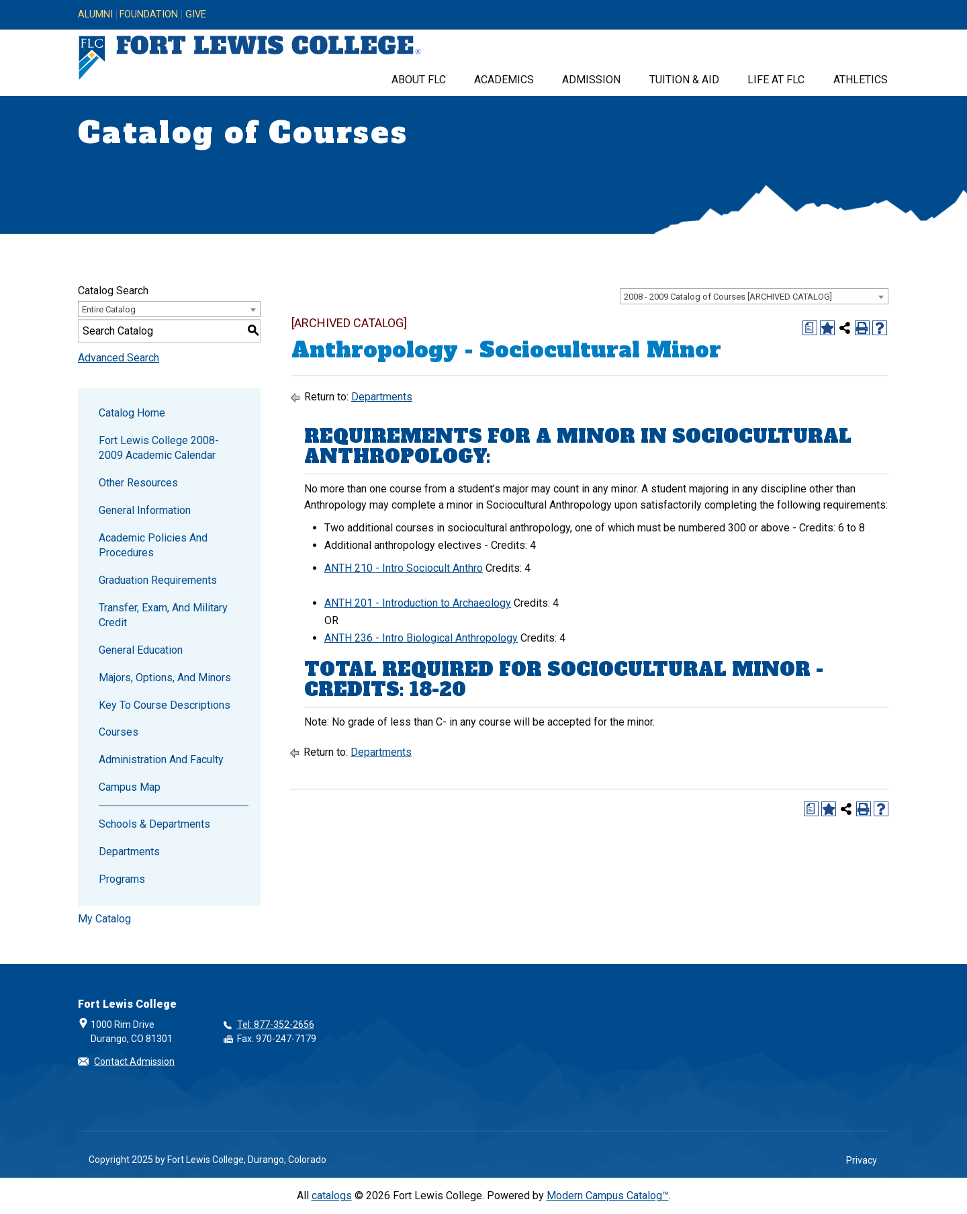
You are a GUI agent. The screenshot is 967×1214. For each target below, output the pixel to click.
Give (195, 14)
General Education (141, 650)
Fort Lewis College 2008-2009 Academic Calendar (159, 448)
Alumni (95, 14)
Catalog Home (132, 412)
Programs (122, 879)
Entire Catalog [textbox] (109, 309)
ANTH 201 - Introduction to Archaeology (417, 603)
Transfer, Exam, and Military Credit (163, 615)
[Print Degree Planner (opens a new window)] (809, 327)
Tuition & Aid (684, 79)
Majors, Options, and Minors (165, 677)
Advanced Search (118, 357)
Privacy (861, 1160)
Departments (129, 851)
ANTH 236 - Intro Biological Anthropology (421, 638)
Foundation (149, 14)
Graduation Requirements (158, 580)
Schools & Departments (154, 824)
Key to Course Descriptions (164, 705)
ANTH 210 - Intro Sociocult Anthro (403, 568)
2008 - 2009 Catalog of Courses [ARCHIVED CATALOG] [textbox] (728, 297)
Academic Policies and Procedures (153, 545)
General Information (145, 510)
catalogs (332, 1195)
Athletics (860, 79)
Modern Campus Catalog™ (608, 1195)
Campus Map (129, 787)
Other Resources (138, 482)
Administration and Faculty (161, 759)
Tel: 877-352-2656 (275, 1024)
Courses (118, 732)
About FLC (419, 79)
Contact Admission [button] (134, 1061)
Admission (591, 79)
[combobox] (754, 296)
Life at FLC (775, 79)
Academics (504, 79)
